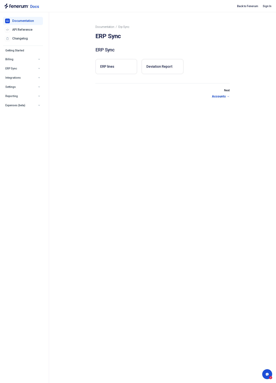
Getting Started (14, 50)
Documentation (104, 26)
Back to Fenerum (247, 6)
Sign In (267, 6)
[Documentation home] (22, 6)
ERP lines (107, 66)
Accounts (221, 96)
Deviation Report (159, 66)
